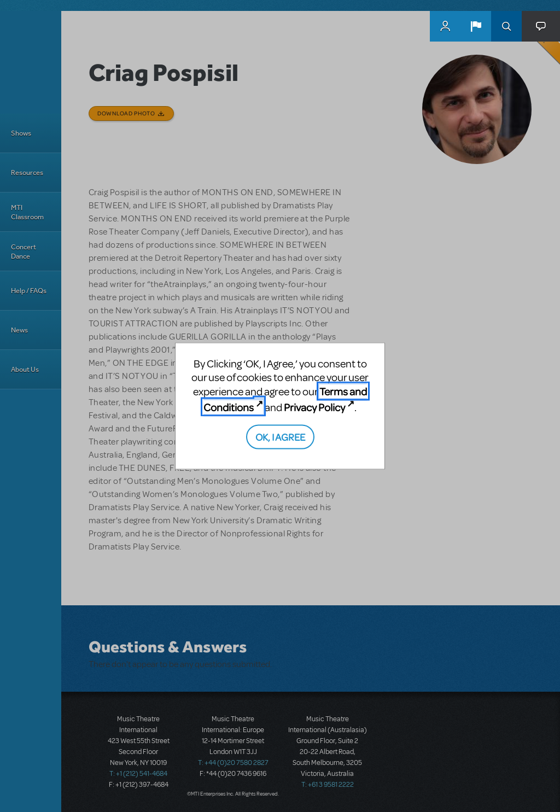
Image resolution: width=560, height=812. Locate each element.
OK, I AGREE (280, 436)
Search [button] (506, 26)
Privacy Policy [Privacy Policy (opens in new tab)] (314, 407)
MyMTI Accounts (445, 26)
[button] (475, 26)
